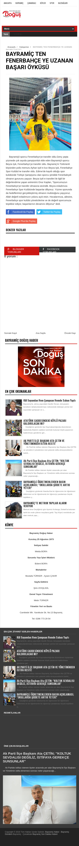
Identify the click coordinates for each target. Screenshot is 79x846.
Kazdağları (63, 3)
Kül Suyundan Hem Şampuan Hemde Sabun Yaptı (49, 400)
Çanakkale (31, 3)
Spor (52, 3)
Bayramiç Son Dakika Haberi (45, 834)
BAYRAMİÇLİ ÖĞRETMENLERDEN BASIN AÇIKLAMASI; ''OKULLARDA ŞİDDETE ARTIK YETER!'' (46, 485)
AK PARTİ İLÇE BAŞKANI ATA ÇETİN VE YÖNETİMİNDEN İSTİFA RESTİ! (44, 442)
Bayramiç (19, 3)
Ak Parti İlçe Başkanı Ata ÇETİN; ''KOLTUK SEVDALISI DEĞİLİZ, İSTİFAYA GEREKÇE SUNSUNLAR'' (46, 464)
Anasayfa (8, 3)
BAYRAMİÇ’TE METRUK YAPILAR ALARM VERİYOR (45, 504)
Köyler (43, 3)
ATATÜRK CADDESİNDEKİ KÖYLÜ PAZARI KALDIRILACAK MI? (44, 422)
